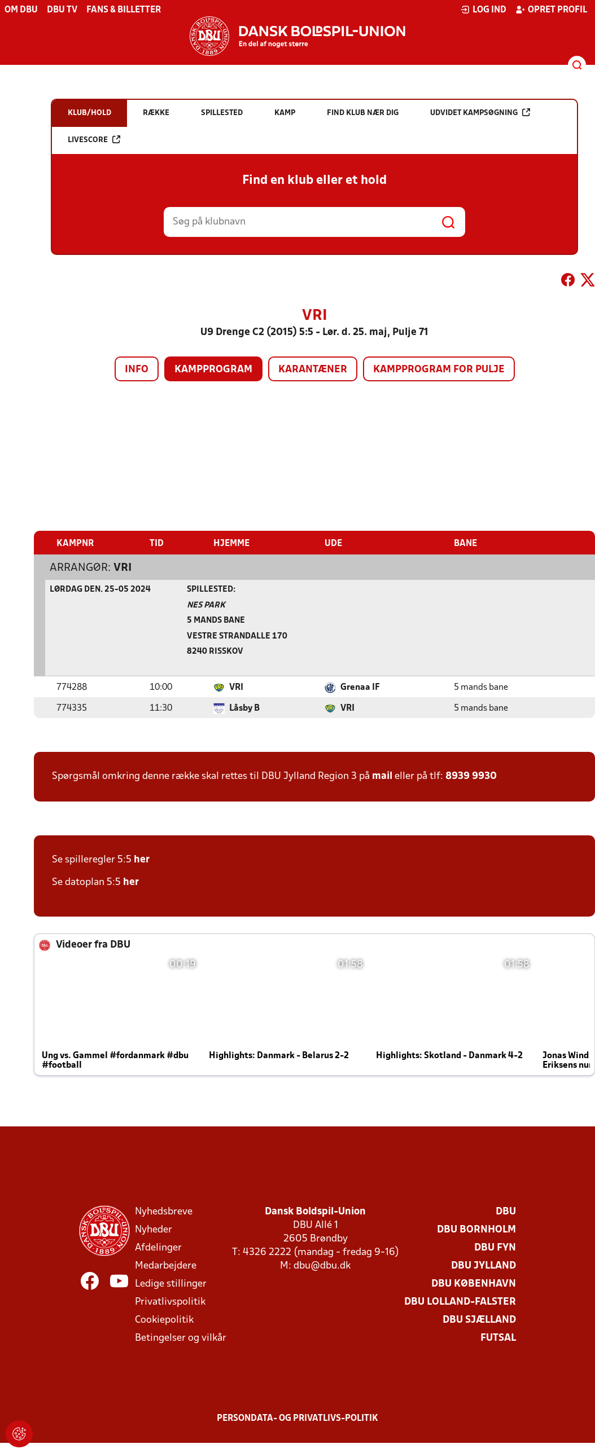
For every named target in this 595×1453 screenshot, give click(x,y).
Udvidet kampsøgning (480, 112)
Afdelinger (158, 1247)
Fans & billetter (123, 10)
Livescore (94, 139)
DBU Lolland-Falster (460, 1301)
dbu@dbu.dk (322, 1265)
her (142, 859)
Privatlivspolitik (170, 1301)
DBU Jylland (483, 1265)
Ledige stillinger (171, 1283)
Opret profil (551, 10)
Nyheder (153, 1229)
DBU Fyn (495, 1247)
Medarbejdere (165, 1265)
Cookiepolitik (164, 1319)
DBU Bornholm (476, 1229)
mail (382, 776)
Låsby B (244, 708)
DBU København (473, 1283)
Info (136, 370)
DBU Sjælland (479, 1319)
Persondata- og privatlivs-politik (297, 1418)
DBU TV (62, 10)
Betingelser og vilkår (180, 1337)
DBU (506, 1211)
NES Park (206, 605)
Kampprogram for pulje (439, 370)
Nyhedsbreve (164, 1211)
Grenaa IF (360, 687)
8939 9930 (471, 776)
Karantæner (312, 370)
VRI (122, 567)
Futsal (498, 1337)
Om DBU (21, 10)
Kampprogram (213, 370)
